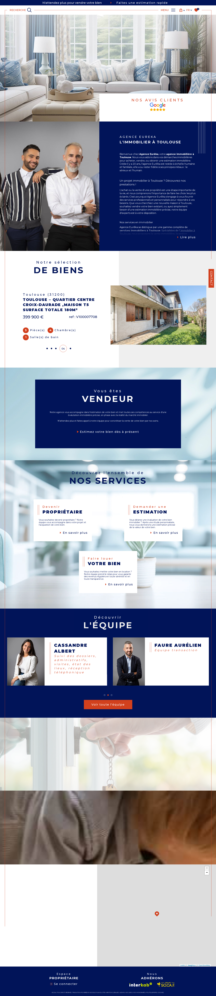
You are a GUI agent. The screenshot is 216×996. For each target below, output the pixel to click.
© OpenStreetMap (203, 965)
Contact (211, 278)
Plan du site (100, 992)
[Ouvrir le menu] (168, 10)
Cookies (161, 992)
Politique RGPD (151, 992)
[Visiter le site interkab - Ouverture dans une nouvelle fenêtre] (140, 985)
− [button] (207, 873)
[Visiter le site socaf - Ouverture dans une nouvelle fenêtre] (166, 984)
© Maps (191, 965)
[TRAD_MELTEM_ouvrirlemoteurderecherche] (21, 10)
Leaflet (182, 965)
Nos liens (128, 992)
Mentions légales (112, 992)
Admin (122, 992)
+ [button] (207, 868)
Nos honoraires (139, 992)
